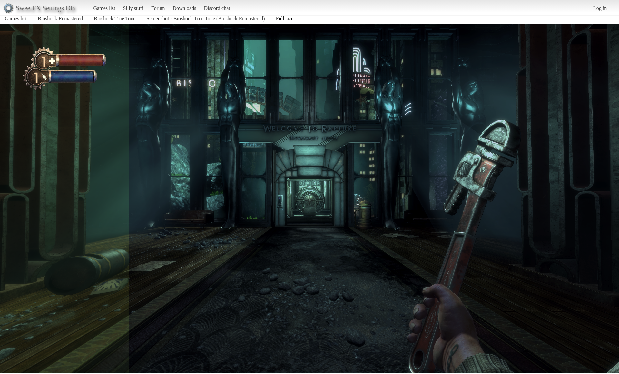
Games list (104, 8)
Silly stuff (133, 8)
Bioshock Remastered (60, 18)
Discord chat (217, 8)
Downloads (184, 8)
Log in (600, 8)
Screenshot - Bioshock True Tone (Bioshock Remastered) (205, 18)
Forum (158, 8)
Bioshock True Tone (114, 18)
